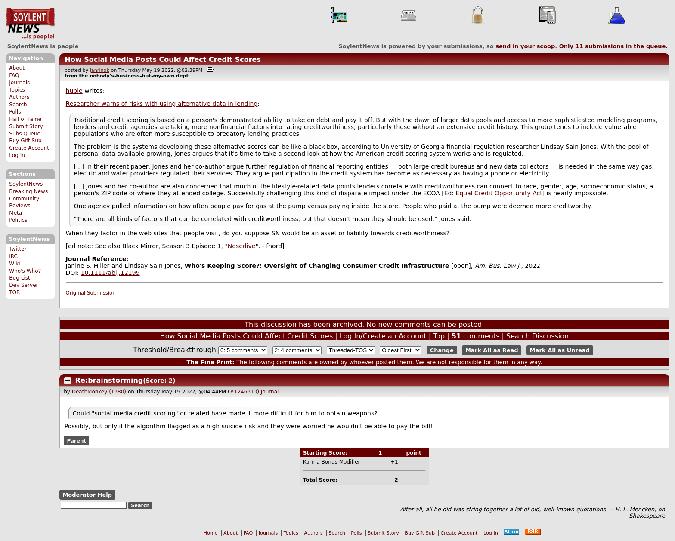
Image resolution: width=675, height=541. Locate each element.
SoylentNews (30, 23)
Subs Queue (24, 134)
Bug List (19, 278)
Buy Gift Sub (25, 141)
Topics (17, 90)
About (17, 68)
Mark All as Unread (560, 350)
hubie (74, 90)
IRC (13, 256)
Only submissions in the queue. (613, 46)
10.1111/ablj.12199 (110, 272)
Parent (76, 440)
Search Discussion (537, 336)
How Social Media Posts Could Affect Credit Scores (163, 59)
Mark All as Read (491, 350)
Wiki (14, 264)
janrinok (99, 70)
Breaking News (28, 191)
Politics (18, 220)
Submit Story (26, 126)
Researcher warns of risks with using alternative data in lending (162, 103)
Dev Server (23, 285)
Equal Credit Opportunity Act (499, 193)
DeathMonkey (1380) (99, 392)
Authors (19, 97)
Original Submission (91, 293)
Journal (270, 392)
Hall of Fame (25, 119)
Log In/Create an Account (383, 336)
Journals (19, 83)
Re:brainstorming (109, 380)
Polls (15, 112)
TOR (14, 292)
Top (439, 336)
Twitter (17, 249)
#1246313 (243, 392)
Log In (17, 155)
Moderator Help (87, 495)
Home (211, 533)
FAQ (14, 75)
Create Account (29, 148)
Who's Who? (25, 271)
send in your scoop (525, 46)
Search (18, 104)
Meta (15, 213)
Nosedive (242, 246)
